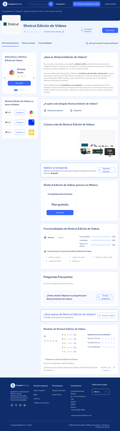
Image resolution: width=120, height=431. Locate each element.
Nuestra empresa (41, 386)
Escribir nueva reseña (54, 31)
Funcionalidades (45, 43)
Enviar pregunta (104, 297)
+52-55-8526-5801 (78, 410)
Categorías (62, 4)
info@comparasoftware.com (79, 415)
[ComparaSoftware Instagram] (24, 405)
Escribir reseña (106, 315)
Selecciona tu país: (99, 384)
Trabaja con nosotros (41, 403)
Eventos (37, 399)
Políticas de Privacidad (77, 425)
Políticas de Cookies (93, 425)
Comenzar (60, 213)
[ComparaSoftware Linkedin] (12, 405)
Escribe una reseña (108, 369)
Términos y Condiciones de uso (102, 426)
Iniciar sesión (110, 4)
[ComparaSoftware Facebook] (20, 405)
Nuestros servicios (58, 390)
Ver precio (110, 30)
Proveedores (57, 386)
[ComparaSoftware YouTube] (16, 405)
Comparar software (86, 30)
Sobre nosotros (39, 390)
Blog (35, 394)
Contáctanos (76, 386)
